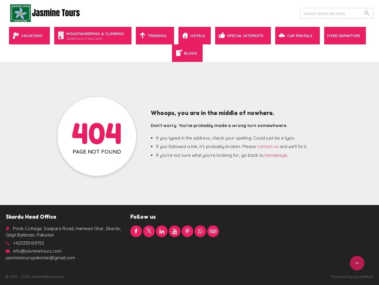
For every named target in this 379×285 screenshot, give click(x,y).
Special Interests (245, 35)
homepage (276, 155)
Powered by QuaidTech (352, 276)
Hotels (197, 35)
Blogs (190, 53)
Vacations (31, 35)
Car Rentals (299, 35)
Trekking (157, 35)
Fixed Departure (343, 35)
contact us (267, 146)
